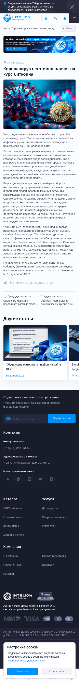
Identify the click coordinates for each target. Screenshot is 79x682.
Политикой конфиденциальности (26, 660)
